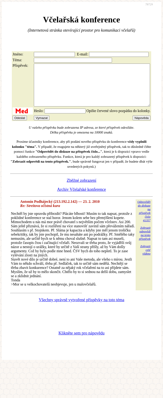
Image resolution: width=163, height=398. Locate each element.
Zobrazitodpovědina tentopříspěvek (144, 241)
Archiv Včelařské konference (81, 197)
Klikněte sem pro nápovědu (81, 341)
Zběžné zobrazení (81, 188)
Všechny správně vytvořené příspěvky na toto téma (81, 308)
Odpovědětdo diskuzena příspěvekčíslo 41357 (143, 219)
